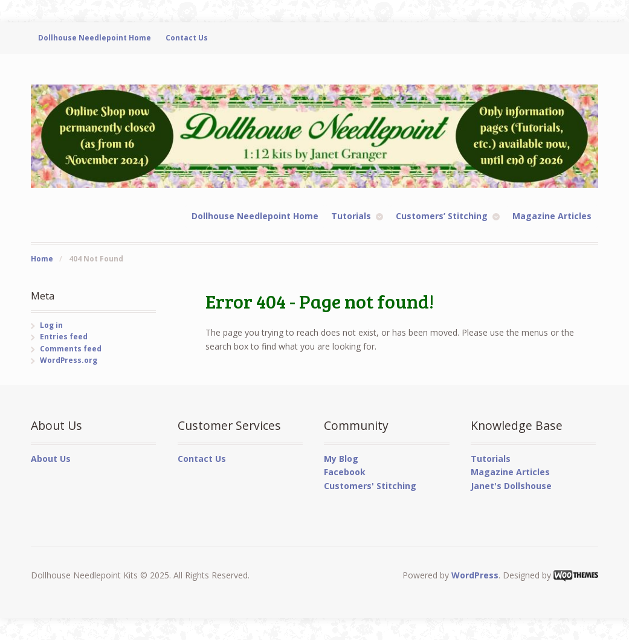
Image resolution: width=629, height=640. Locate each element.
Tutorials (351, 216)
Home (42, 259)
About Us (51, 458)
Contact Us (187, 38)
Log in (51, 325)
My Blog (341, 458)
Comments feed (71, 349)
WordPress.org (68, 360)
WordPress (474, 575)
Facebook (345, 472)
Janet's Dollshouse (511, 485)
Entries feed (64, 336)
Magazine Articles (552, 216)
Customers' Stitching (370, 485)
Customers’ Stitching (442, 216)
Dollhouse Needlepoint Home (94, 38)
